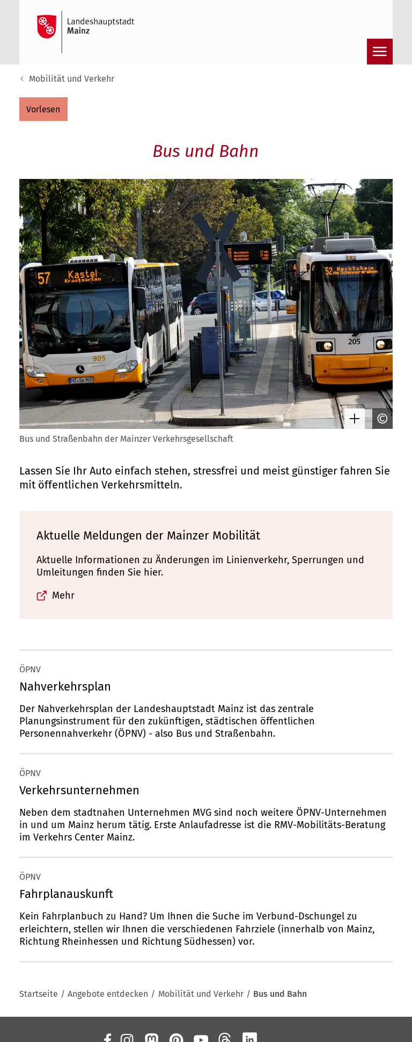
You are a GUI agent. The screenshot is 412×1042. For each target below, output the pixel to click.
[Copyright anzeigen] (380, 418)
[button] (43, 109)
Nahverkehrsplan (65, 686)
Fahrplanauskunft (66, 894)
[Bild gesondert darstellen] (352, 418)
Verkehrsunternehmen (79, 790)
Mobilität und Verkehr (71, 79)
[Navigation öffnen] (380, 51)
